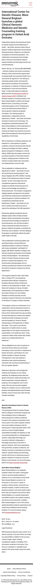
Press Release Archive (19, 569)
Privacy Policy (21, 576)
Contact (30, 576)
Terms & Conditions (24, 572)
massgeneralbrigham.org (12, 512)
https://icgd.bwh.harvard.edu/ (18, 462)
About (9, 569)
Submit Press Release (9, 572)
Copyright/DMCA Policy (8, 576)
